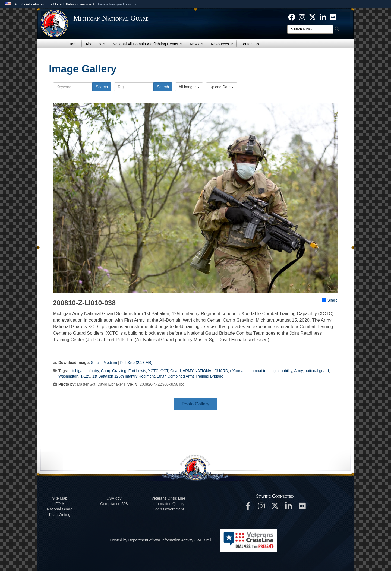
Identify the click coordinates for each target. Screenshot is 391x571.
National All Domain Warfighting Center (148, 44)
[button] (117, 4)
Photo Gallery (195, 404)
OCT (164, 371)
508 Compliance (114, 504)
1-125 (85, 376)
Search (102, 87)
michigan (76, 371)
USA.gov (113, 498)
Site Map (59, 498)
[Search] (310, 29)
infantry (93, 371)
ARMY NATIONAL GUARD (205, 371)
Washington (68, 376)
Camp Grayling (113, 371)
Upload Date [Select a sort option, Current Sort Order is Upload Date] (221, 87)
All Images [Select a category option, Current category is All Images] (189, 87)
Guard (175, 371)
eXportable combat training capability (261, 371)
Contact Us (249, 44)
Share (330, 300)
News (197, 44)
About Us (96, 44)
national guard (317, 371)
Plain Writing (59, 514)
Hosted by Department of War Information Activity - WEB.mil (160, 540)
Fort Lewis (137, 371)
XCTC (153, 371)
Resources (222, 44)
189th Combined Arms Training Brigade (190, 376)
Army (298, 371)
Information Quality (168, 504)
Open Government (168, 509)
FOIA (59, 504)
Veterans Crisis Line (168, 498)
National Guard (59, 509)
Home (73, 44)
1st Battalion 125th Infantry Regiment (123, 376)
